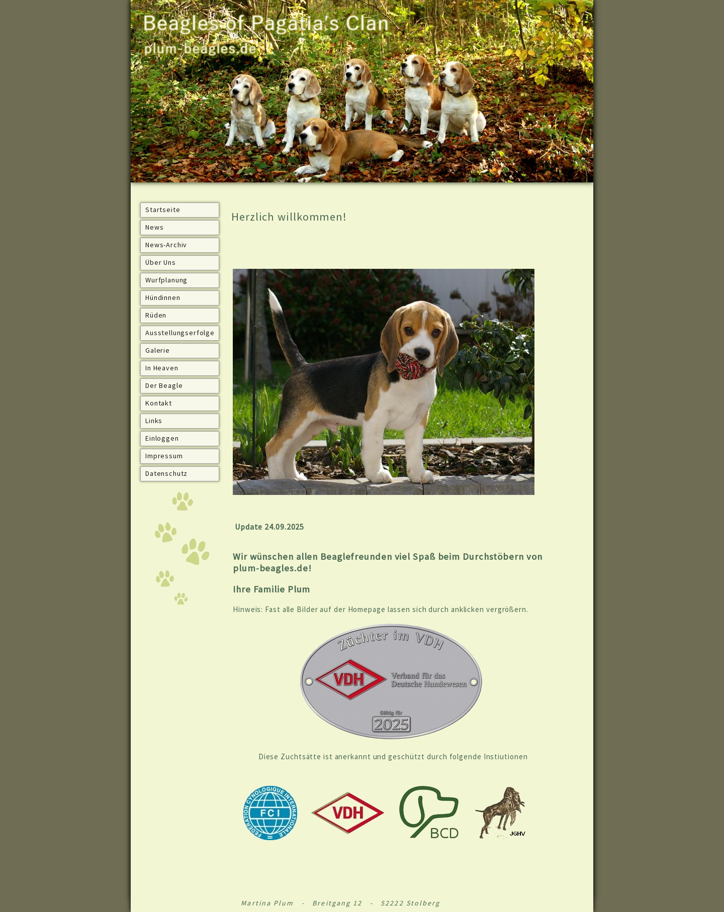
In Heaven (161, 367)
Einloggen (162, 438)
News (154, 227)
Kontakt (158, 403)
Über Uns (160, 262)
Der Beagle (164, 385)
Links (153, 420)
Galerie (157, 350)
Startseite (162, 209)
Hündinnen (162, 297)
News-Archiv (166, 244)
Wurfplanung (166, 279)
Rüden (155, 315)
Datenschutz (166, 473)
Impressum (164, 455)
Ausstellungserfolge (180, 332)
